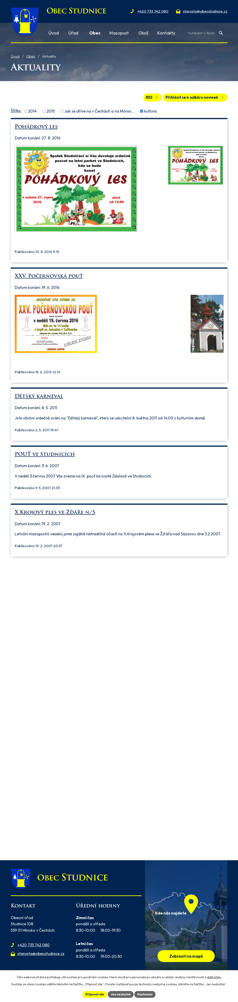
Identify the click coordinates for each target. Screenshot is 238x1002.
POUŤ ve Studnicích (45, 454)
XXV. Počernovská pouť (49, 276)
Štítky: (16, 110)
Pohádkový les (36, 126)
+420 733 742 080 (33, 944)
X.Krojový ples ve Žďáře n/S (55, 512)
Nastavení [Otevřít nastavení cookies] (145, 994)
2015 (51, 110)
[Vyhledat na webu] (205, 32)
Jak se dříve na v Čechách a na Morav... (99, 110)
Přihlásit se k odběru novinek (194, 97)
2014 (32, 110)
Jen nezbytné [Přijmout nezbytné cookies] (120, 994)
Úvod (15, 56)
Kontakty (166, 33)
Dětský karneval (39, 396)
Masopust (119, 33)
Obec (30, 56)
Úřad (73, 33)
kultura (150, 110)
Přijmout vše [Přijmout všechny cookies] (94, 994)
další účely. (214, 977)
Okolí (143, 33)
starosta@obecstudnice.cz (40, 953)
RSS (150, 97)
